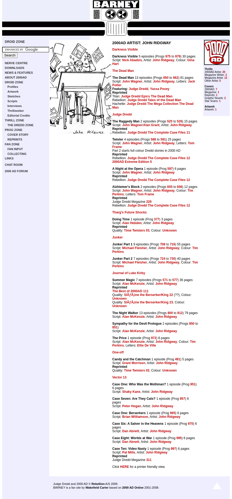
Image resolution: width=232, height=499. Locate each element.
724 (162, 259)
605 (169, 187)
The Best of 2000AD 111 (130, 291)
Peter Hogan (131, 406)
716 (172, 244)
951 (193, 384)
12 (225, 77)
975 (168, 56)
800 (170, 313)
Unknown (169, 230)
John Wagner (132, 81)
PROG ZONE (13, 129)
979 (177, 56)
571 (165, 280)
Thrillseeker (15, 110)
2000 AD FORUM (16, 171)
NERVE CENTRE (16, 63)
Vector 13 (119, 377)
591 (163, 139)
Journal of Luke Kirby (128, 273)
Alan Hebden (132, 223)
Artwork (13, 91)
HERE (124, 467)
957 (182, 399)
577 (174, 280)
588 (153, 139)
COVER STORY (17, 134)
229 (148, 202)
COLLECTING (17, 153)
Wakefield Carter (96, 487)
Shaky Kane (131, 392)
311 (148, 460)
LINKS (9, 158)
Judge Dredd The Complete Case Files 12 (158, 158)
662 (175, 78)
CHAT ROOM (14, 164)
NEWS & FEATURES (19, 72)
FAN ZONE (12, 144)
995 (179, 438)
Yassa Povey (159, 89)
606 (179, 187)
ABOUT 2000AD (16, 77)
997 (173, 449)
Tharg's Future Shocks (129, 212)
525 (169, 121)
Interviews (14, 106)
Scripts (12, 101)
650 (165, 78)
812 (180, 313)
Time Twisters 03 (137, 230)
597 (170, 169)
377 (156, 219)
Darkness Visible (125, 49)
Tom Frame (145, 194)
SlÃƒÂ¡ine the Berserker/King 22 (148, 295)
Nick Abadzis (132, 60)
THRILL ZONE (14, 120)
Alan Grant (151, 125)
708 (162, 244)
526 (179, 121)
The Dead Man (123, 71)
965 (172, 413)
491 (177, 359)
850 (191, 323)
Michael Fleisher (134, 248)
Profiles (12, 86)
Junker (117, 237)
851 (115, 327)
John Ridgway (163, 60)
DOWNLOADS (14, 67)
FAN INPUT (15, 149)
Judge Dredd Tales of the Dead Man (154, 100)
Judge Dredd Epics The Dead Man (146, 96)
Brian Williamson (135, 417)
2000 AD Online (132, 487)
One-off (118, 352)
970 (190, 424)
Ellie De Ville (146, 345)
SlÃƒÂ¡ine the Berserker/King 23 (148, 302)
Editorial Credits (18, 115)
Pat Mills (128, 452)
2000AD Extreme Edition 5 (132, 162)
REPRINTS (14, 139)
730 (172, 259)
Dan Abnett (130, 431)
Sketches (13, 96)
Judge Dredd (138, 89)
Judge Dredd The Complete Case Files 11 (158, 132)
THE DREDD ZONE (20, 125)
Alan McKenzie (133, 284)
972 (153, 338)
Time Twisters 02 (137, 370)
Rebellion (98, 483)
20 (223, 72)
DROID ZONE (15, 42)
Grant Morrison (133, 363)
